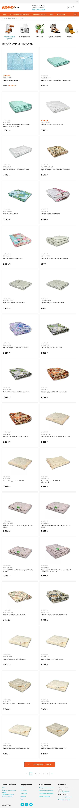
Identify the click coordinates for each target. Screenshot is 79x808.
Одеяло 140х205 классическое (12, 258)
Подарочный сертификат (46, 793)
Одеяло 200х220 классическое (50, 213)
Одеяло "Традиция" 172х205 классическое (54, 392)
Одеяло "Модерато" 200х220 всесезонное (16, 748)
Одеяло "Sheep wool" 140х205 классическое (54, 258)
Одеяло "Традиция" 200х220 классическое (16, 436)
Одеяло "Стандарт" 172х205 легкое (14, 614)
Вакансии (23, 796)
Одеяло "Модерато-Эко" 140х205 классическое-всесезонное (55, 481)
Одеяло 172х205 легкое (10, 213)
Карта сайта (24, 793)
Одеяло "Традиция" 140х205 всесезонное (16, 392)
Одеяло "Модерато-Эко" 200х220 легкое (15, 481)
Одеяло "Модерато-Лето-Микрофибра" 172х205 (55, 436)
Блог (22, 799)
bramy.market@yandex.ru (65, 797)
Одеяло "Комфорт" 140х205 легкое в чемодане (55, 169)
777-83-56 (38, 7)
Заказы (4, 792)
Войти (3, 788)
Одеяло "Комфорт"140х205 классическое (16, 347)
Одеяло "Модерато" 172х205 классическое (16, 703)
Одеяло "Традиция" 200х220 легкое (52, 347)
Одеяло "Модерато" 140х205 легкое (52, 659)
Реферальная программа (46, 788)
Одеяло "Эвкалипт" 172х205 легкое (52, 124)
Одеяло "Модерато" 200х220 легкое (14, 659)
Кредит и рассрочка (44, 796)
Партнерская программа (46, 790)
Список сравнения (7, 796)
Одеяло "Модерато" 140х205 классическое (54, 748)
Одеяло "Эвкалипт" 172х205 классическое (16, 169)
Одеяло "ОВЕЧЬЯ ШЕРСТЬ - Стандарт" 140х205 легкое (18, 570)
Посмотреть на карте (64, 800)
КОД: (4, 78)
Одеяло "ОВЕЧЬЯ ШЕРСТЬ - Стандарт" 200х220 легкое (56, 526)
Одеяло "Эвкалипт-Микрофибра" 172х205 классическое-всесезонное (16, 125)
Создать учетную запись (9, 790)
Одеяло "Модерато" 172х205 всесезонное (54, 703)
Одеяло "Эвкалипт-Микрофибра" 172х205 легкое (56, 80)
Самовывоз (24, 790)
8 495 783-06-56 (64, 792)
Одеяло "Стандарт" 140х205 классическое (54, 614)
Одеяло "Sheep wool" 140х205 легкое (52, 303)
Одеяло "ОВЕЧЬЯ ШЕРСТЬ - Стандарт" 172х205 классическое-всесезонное (56, 570)
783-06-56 (38, 6)
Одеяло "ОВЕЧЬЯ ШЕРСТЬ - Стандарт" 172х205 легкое (18, 526)
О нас (22, 788)
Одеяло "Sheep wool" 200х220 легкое (14, 303)
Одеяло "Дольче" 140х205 (11, 80)
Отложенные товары (8, 794)
